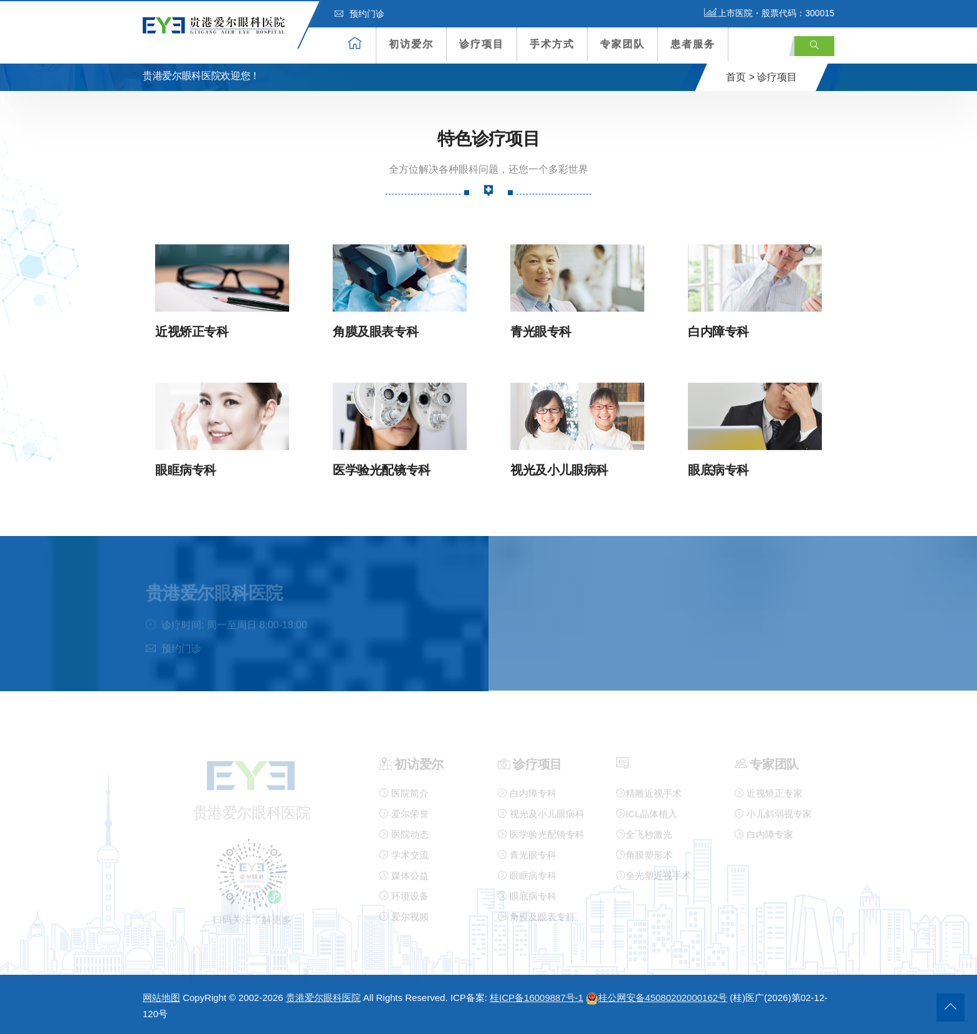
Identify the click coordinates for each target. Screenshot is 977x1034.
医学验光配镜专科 (382, 469)
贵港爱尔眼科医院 (323, 997)
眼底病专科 (718, 469)
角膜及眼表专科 (375, 331)
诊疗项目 (481, 44)
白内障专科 (718, 331)
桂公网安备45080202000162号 (656, 997)
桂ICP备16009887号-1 (536, 997)
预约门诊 (359, 14)
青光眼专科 (540, 331)
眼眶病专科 (185, 469)
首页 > (740, 77)
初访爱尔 (411, 44)
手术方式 (552, 44)
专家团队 (622, 44)
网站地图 (161, 997)
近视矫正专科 (192, 331)
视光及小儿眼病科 (559, 469)
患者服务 (692, 44)
